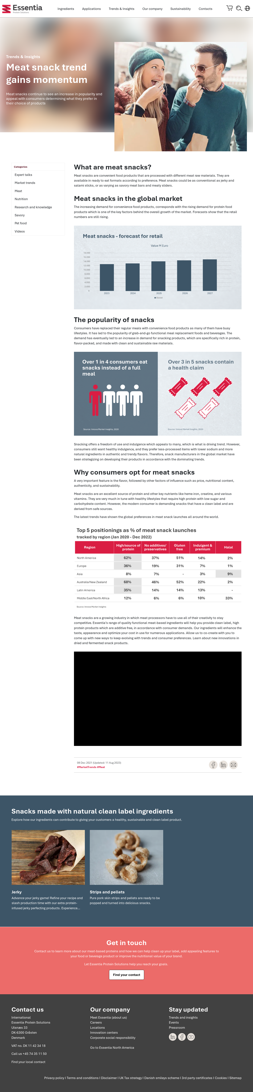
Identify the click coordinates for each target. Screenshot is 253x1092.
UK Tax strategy (130, 1078)
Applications (91, 9)
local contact (35, 1062)
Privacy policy (54, 1078)
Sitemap (235, 1078)
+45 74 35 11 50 (35, 1054)
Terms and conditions (83, 1078)
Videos (20, 231)
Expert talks (23, 175)
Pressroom (177, 1027)
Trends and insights (183, 1017)
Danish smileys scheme (161, 1078)
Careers (96, 1023)
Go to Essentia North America (112, 1048)
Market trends (25, 183)
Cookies (221, 1078)
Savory (20, 215)
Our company (152, 9)
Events (174, 1023)
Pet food (21, 223)
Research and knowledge (33, 207)
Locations (97, 1027)
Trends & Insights (121, 9)
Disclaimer (109, 1078)
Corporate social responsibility (112, 1038)
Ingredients (66, 9)
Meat (18, 191)
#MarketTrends (86, 767)
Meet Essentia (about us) (108, 1017)
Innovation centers (104, 1032)
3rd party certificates (197, 1078)
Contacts (205, 9)
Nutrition (21, 199)
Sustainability (180, 9)
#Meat (101, 767)
